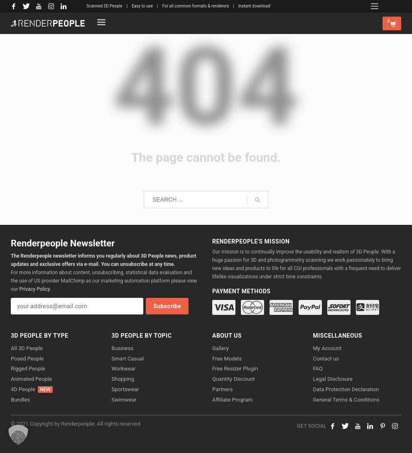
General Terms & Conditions (346, 400)
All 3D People (27, 348)
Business (123, 348)
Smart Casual (128, 359)
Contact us (326, 359)
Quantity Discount (233, 379)
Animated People (31, 379)
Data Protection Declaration (346, 389)
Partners (222, 389)
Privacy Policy (35, 289)
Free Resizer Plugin (235, 368)
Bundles (20, 400)
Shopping (123, 379)
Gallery (220, 348)
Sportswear (125, 389)
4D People (32, 389)
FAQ (318, 368)
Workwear (124, 368)
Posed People (27, 359)
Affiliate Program (232, 400)
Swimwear (124, 400)
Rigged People (28, 368)
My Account (327, 348)
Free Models (227, 359)
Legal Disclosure (333, 379)
